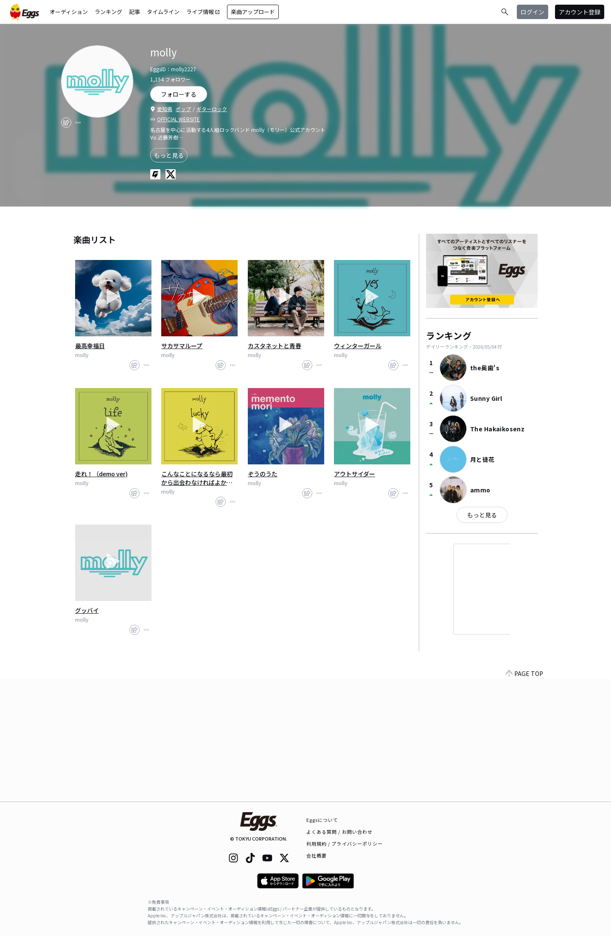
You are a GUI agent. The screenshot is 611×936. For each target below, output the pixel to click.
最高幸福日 (90, 345)
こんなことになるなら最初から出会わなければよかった (197, 477)
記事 (134, 12)
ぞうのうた (262, 473)
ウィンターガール (357, 345)
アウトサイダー (354, 473)
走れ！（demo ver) (101, 473)
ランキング (108, 12)
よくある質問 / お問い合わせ (339, 831)
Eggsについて (322, 819)
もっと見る (169, 155)
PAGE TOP (524, 796)
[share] (66, 122)
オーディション (69, 12)
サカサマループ (181, 345)
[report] (78, 122)
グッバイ (87, 610)
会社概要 (316, 855)
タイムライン (163, 12)
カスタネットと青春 (274, 345)
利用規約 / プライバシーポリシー (344, 843)
